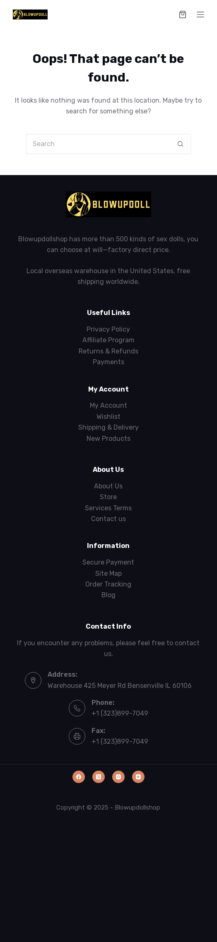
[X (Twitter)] (98, 777)
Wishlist (108, 417)
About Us (108, 486)
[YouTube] (138, 777)
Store (108, 497)
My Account (108, 405)
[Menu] (200, 14)
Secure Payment (108, 562)
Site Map (108, 573)
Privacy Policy (108, 329)
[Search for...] (98, 144)
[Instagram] (118, 777)
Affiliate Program (108, 340)
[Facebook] (78, 777)
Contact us (108, 519)
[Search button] (181, 144)
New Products (108, 438)
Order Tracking (108, 584)
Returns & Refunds (108, 351)
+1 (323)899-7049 (120, 713)
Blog (108, 595)
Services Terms (108, 508)
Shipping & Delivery (108, 427)
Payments (108, 362)
